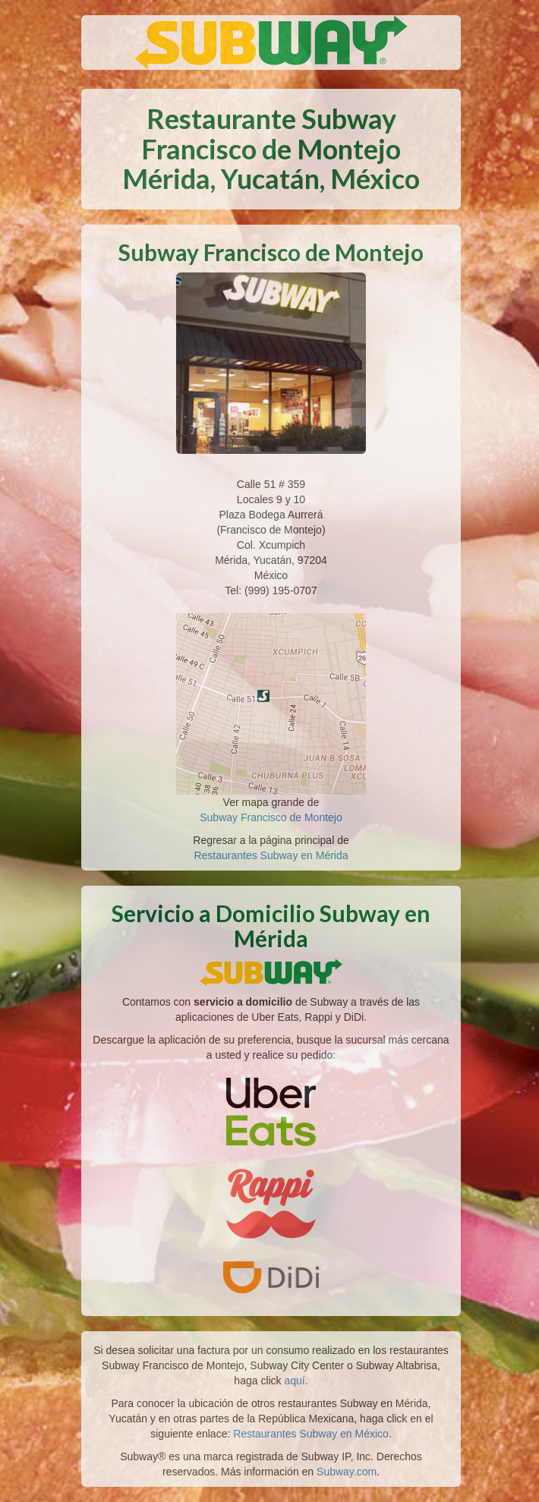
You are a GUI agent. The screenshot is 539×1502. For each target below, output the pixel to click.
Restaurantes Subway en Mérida (271, 855)
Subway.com (347, 1472)
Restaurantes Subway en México (311, 1434)
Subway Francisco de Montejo (271, 817)
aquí (295, 1380)
